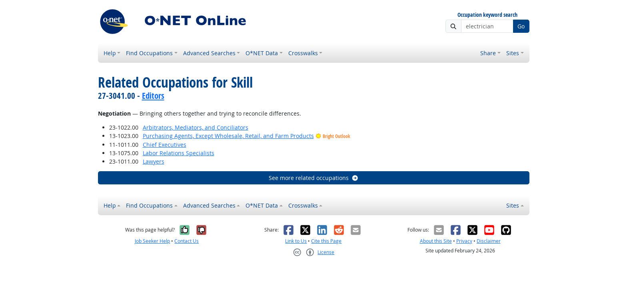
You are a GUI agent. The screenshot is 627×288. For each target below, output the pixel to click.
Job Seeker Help (152, 241)
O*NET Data (262, 53)
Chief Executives (164, 144)
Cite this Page (326, 241)
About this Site (436, 241)
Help (110, 53)
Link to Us (296, 241)
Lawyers (153, 161)
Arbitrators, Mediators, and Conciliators (195, 127)
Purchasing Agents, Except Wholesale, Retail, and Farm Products (228, 136)
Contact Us (186, 241)
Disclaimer (489, 241)
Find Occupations (149, 53)
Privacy (464, 241)
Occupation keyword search (487, 15)
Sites (512, 53)
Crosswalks (303, 53)
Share (488, 53)
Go (521, 26)
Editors (153, 95)
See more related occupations (314, 178)
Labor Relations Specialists (178, 153)
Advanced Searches (209, 53)
